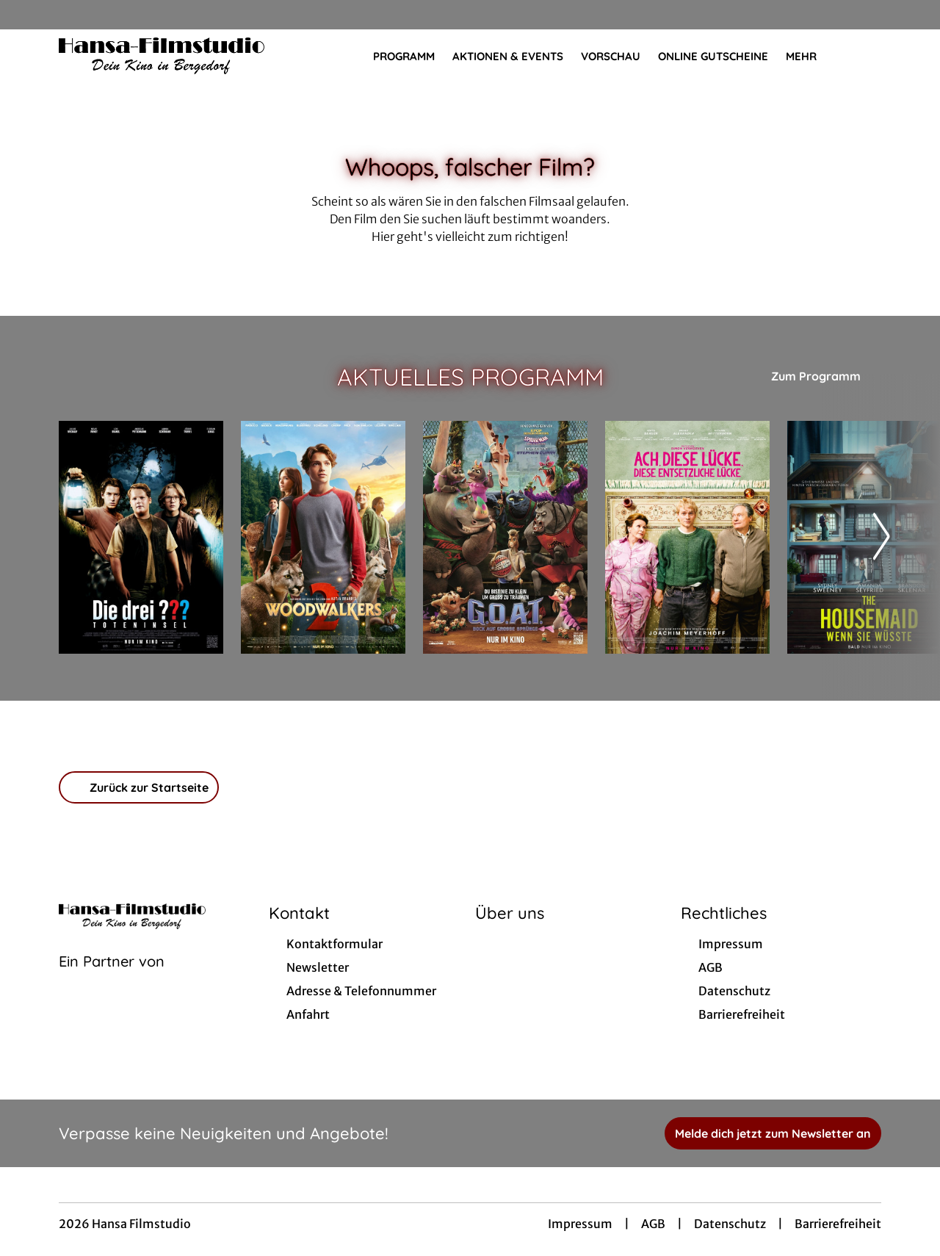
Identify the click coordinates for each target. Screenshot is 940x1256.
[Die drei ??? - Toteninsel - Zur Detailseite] (141, 537)
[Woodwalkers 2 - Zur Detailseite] (323, 537)
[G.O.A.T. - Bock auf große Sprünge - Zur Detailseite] (505, 537)
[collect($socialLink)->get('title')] (26, 14)
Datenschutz (730, 1223)
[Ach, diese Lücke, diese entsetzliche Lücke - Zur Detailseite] (687, 537)
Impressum (580, 1223)
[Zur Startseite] (161, 56)
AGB (653, 1223)
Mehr (810, 56)
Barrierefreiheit (838, 1223)
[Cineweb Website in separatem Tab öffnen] (111, 979)
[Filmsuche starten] (866, 56)
